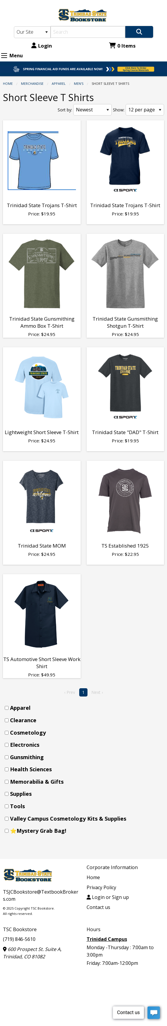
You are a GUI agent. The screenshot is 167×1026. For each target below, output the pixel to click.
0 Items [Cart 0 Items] (122, 45)
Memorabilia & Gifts (37, 781)
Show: (118, 110)
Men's (78, 83)
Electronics (24, 744)
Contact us (98, 907)
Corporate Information (112, 867)
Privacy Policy (101, 887)
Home (8, 83)
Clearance (23, 720)
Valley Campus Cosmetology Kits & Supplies (68, 818)
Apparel (59, 83)
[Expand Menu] (4, 55)
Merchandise (32, 83)
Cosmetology (28, 732)
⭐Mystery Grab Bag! (38, 830)
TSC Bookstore (20, 929)
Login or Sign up (108, 897)
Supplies (21, 793)
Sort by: (65, 110)
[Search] (88, 32)
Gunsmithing (27, 757)
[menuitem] (85, 708)
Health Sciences (31, 769)
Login (41, 45)
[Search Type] (32, 32)
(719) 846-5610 (19, 939)
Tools (17, 806)
